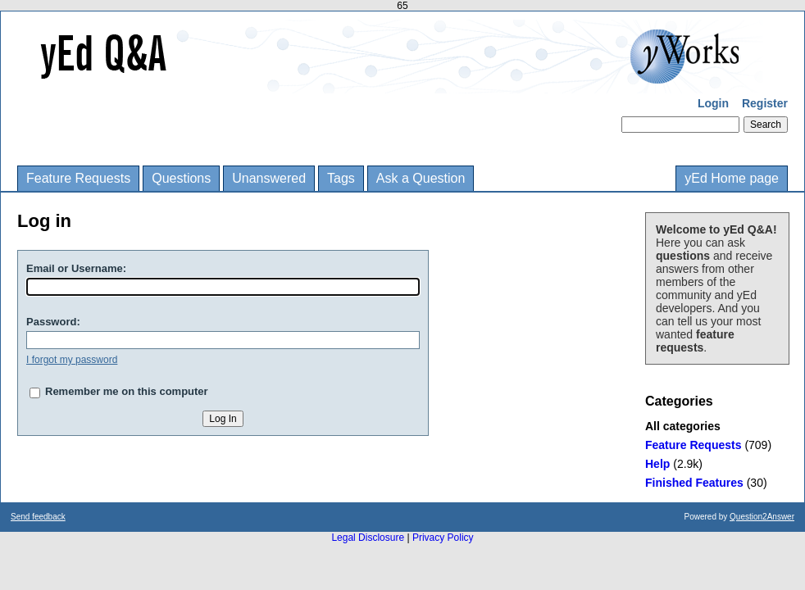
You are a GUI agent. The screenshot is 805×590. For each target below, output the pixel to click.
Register (765, 103)
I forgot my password (71, 359)
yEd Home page (731, 178)
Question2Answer (762, 516)
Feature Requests (78, 178)
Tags (341, 178)
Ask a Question (421, 178)
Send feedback (38, 516)
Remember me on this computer (126, 391)
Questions (181, 178)
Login (713, 103)
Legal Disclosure (367, 537)
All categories (683, 426)
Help (657, 463)
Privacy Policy (443, 537)
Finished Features (694, 482)
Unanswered (269, 178)
